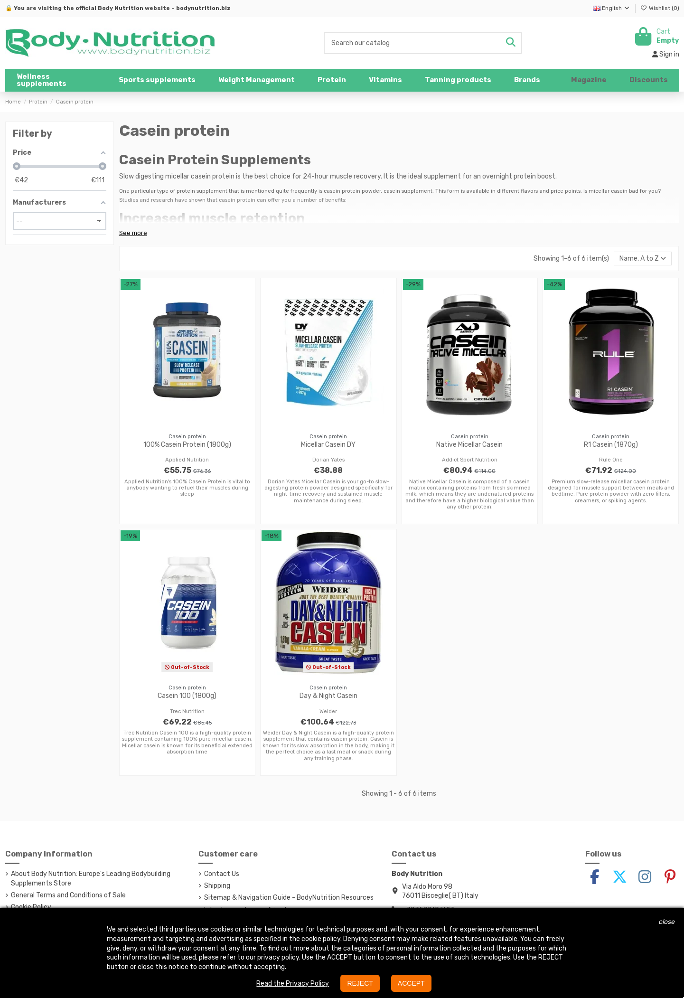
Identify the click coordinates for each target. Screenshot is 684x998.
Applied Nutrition (187, 460)
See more (133, 232)
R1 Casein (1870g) (611, 445)
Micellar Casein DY (328, 445)
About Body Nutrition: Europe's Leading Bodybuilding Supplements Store (90, 878)
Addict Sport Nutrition (469, 460)
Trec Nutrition (187, 711)
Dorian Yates (328, 460)
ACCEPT (411, 983)
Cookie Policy (31, 907)
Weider (328, 711)
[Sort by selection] (643, 258)
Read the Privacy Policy (292, 983)
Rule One (611, 460)
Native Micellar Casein (469, 445)
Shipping (217, 886)
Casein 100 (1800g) (187, 696)
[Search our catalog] (510, 43)
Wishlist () (659, 8)
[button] (157, 80)
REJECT (360, 983)
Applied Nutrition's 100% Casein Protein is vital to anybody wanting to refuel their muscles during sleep (187, 488)
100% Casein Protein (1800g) (187, 445)
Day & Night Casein (328, 696)
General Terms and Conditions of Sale (68, 895)
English (611, 8)
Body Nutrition (120, 8)
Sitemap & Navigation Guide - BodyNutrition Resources (289, 898)
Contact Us (221, 874)
